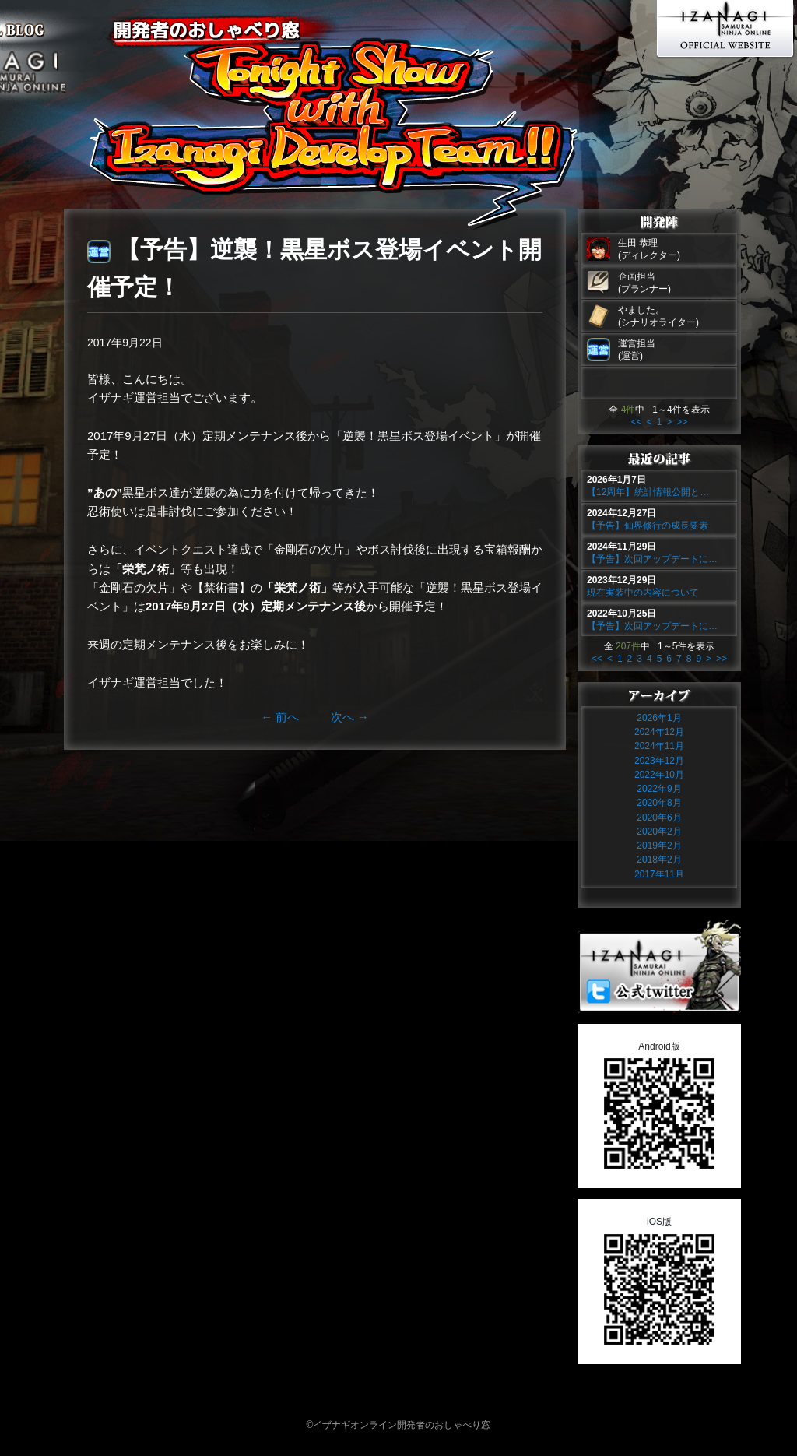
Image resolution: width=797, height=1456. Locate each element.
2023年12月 (659, 760)
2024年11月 (659, 745)
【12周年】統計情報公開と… (648, 492)
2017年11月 (659, 874)
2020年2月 (659, 831)
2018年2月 (659, 859)
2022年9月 (659, 788)
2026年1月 (659, 717)
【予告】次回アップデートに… (652, 559)
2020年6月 (659, 817)
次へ (350, 716)
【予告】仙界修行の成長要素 (647, 525)
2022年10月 (659, 774)
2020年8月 (659, 802)
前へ (280, 716)
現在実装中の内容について (643, 592)
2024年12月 (659, 731)
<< (636, 422)
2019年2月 (659, 845)
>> (681, 422)
